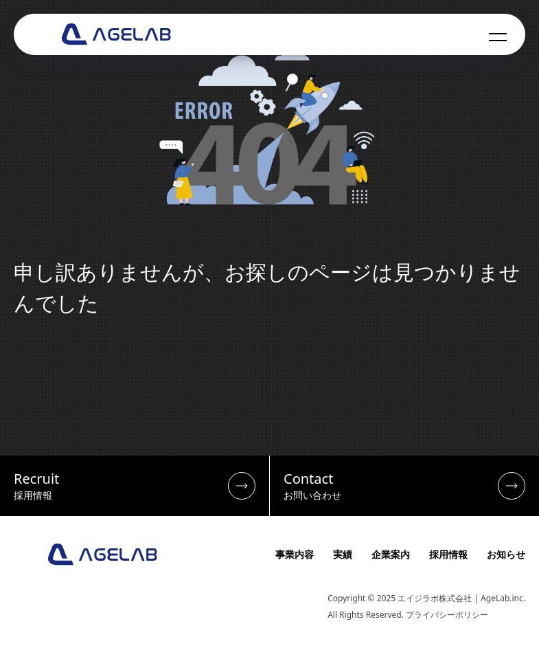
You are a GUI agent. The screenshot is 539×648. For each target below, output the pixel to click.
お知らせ (506, 554)
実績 (342, 554)
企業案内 (390, 554)
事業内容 (294, 554)
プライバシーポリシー (447, 615)
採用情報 (448, 554)
